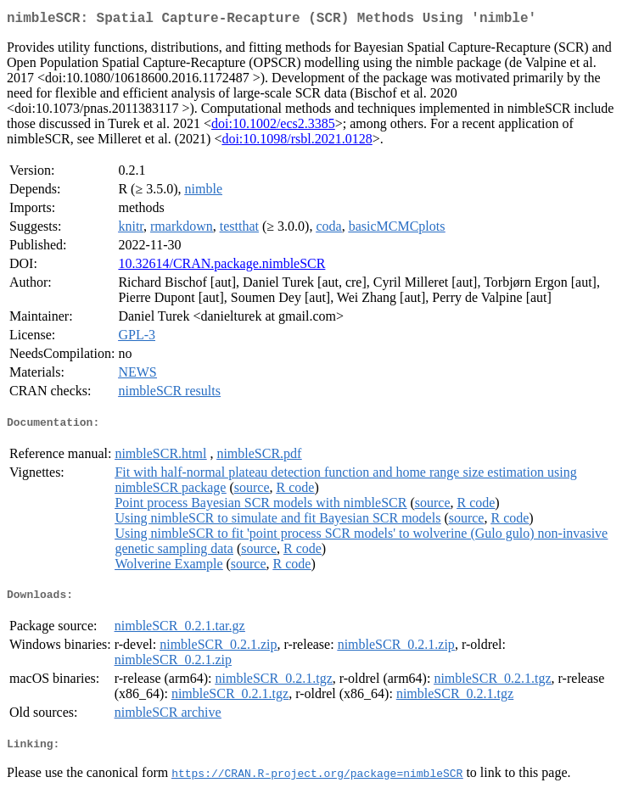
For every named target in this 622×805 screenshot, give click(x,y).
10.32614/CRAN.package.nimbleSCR (221, 267)
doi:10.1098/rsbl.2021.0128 (296, 142)
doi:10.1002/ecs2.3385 (273, 127)
